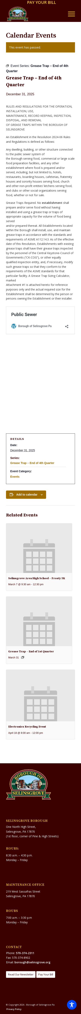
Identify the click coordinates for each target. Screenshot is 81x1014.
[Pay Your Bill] (45, 974)
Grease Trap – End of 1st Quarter (31, 651)
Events (14, 476)
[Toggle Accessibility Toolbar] (72, 1005)
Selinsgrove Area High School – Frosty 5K (36, 578)
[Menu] (69, 14)
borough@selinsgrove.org (32, 962)
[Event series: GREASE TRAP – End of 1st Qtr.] (22, 657)
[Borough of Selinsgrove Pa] (33, 14)
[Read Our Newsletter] (20, 974)
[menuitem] (41, 2)
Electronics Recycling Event (27, 727)
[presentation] (39, 548)
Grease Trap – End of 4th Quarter (32, 463)
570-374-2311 (25, 953)
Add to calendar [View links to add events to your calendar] (26, 494)
